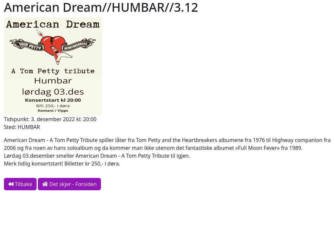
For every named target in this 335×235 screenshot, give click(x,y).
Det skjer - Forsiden (69, 184)
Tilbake (20, 184)
